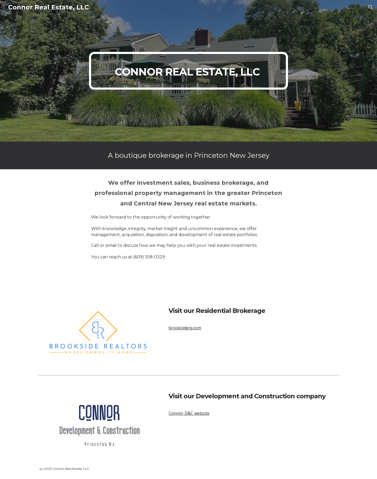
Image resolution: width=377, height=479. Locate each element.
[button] (370, 7)
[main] (188, 71)
